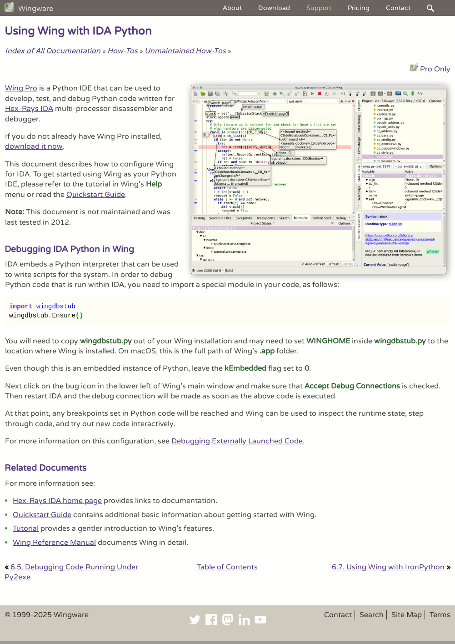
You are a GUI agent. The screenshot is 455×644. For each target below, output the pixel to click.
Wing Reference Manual (54, 542)
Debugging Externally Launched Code (237, 441)
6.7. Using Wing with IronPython (388, 567)
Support (318, 8)
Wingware (35, 8)
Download (274, 8)
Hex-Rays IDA (29, 108)
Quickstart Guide (95, 194)
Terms (440, 614)
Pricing (359, 8)
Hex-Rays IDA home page (57, 500)
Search (372, 614)
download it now (34, 146)
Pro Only (435, 69)
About (232, 8)
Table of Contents (227, 567)
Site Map (406, 614)
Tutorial (26, 528)
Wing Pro (21, 88)
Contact (398, 8)
